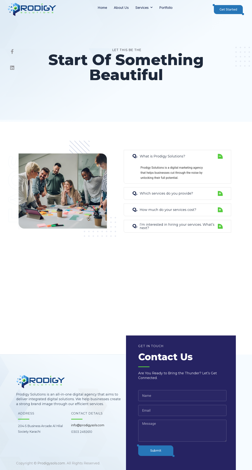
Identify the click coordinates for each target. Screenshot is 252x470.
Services (143, 8)
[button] (228, 9)
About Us (121, 8)
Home (102, 8)
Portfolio (166, 8)
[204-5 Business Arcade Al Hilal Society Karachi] (126, 308)
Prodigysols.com (51, 463)
